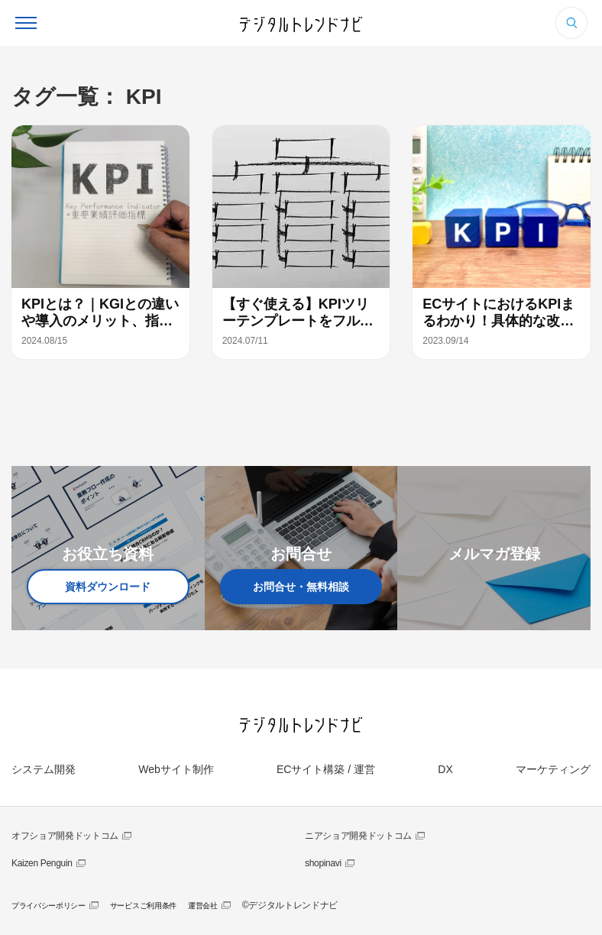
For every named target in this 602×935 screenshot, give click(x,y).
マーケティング (553, 769)
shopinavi (323, 863)
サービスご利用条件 (143, 905)
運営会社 (203, 905)
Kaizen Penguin (42, 863)
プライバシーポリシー (48, 905)
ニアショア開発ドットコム (358, 835)
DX (445, 769)
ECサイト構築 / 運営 (326, 769)
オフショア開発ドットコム (64, 835)
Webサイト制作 (176, 769)
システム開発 (43, 769)
